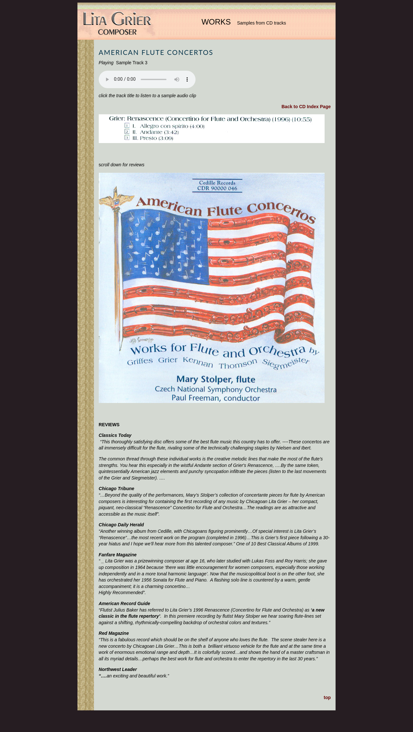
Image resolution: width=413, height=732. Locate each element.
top (327, 697)
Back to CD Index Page (306, 106)
